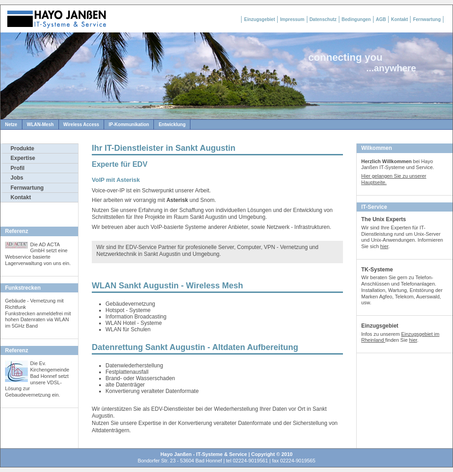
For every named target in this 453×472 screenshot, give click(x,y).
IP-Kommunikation (129, 124)
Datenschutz (323, 19)
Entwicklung (171, 124)
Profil (18, 168)
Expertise (23, 158)
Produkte (22, 148)
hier (384, 246)
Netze (11, 124)
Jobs (17, 178)
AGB (381, 19)
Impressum (292, 19)
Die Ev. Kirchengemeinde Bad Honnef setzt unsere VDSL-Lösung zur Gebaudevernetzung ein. (37, 379)
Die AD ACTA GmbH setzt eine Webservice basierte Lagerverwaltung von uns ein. (38, 254)
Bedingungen (356, 19)
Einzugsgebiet (259, 19)
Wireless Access (81, 124)
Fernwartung (427, 19)
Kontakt (399, 19)
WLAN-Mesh (40, 124)
